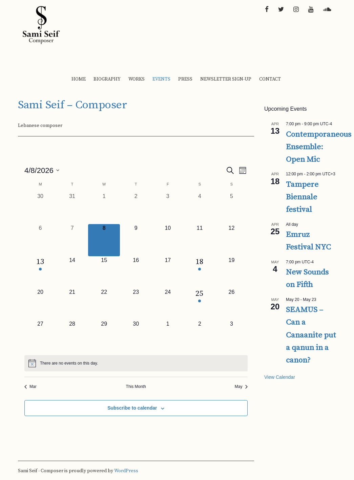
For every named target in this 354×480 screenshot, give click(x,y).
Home (78, 79)
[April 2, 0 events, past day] (136, 208)
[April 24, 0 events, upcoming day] (168, 304)
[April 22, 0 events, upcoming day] (104, 304)
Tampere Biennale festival (302, 197)
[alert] (136, 363)
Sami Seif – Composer (72, 105)
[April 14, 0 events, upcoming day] (72, 272)
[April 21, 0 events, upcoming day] (72, 304)
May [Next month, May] (241, 386)
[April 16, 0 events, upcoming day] (136, 272)
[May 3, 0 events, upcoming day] (231, 336)
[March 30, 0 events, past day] (40, 208)
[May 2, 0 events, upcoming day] (199, 336)
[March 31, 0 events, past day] (72, 208)
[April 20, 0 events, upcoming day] (40, 304)
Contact (270, 79)
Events (161, 79)
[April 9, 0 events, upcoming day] (136, 240)
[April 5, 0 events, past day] (231, 208)
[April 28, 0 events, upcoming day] (72, 336)
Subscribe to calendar (132, 408)
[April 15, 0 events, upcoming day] (104, 272)
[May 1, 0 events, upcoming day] (168, 336)
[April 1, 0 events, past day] (104, 208)
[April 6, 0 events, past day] (40, 240)
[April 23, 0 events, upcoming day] (136, 304)
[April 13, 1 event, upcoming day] (40, 272)
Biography (107, 79)
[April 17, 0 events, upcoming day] (168, 272)
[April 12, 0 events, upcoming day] (231, 240)
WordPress (126, 471)
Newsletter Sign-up (225, 79)
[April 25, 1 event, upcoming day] (199, 304)
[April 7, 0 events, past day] (72, 240)
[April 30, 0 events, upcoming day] (136, 336)
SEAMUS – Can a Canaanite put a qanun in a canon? (311, 335)
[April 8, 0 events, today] (104, 240)
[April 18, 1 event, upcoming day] (199, 272)
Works (136, 79)
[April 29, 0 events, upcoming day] (104, 336)
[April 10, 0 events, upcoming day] (168, 240)
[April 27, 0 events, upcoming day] (40, 336)
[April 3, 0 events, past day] (168, 208)
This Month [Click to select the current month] (136, 386)
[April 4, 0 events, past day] (199, 208)
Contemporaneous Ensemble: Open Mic (318, 147)
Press (185, 79)
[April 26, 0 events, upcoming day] (231, 304)
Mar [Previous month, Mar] (30, 386)
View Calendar (279, 377)
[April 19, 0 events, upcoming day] (231, 272)
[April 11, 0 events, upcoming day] (199, 240)
